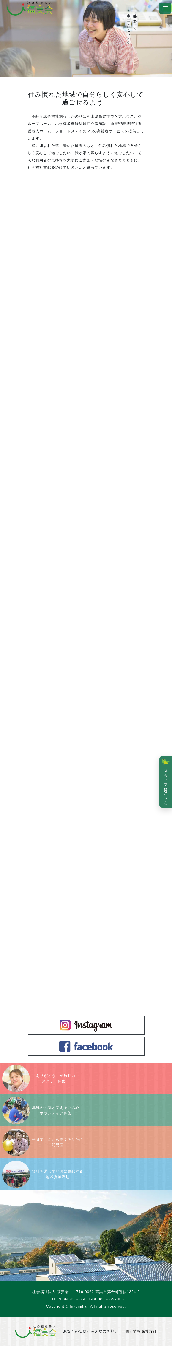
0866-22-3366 (73, 1299)
